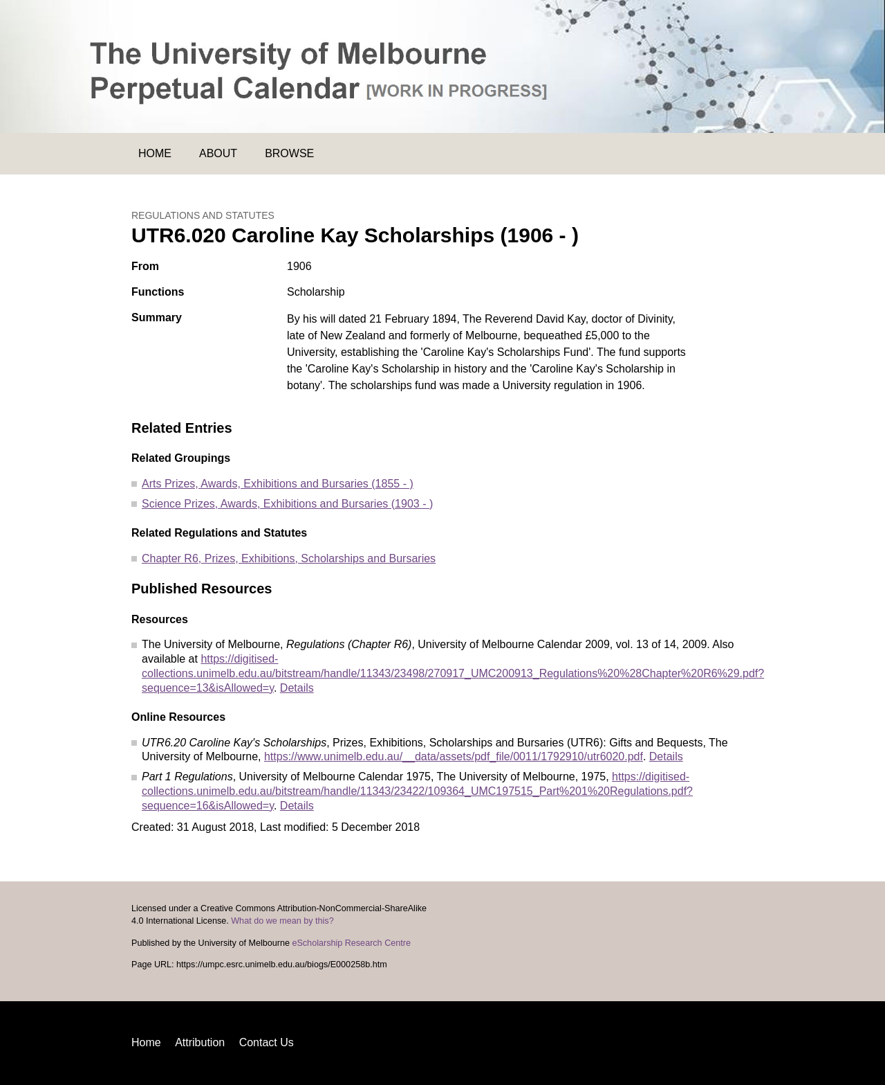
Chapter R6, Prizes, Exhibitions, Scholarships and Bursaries (289, 558)
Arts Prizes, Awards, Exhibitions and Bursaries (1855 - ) (277, 484)
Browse (289, 153)
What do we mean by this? (282, 921)
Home (154, 153)
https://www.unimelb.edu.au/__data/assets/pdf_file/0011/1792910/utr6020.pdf (453, 756)
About (218, 153)
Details (297, 688)
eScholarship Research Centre (351, 943)
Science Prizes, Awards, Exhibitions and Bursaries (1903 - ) (287, 504)
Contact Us (266, 1042)
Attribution (200, 1042)
